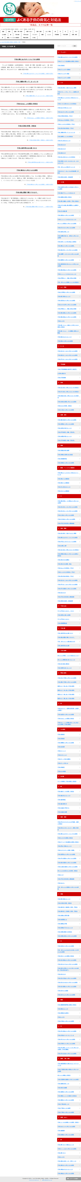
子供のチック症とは (63, 763)
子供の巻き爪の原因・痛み (65, 564)
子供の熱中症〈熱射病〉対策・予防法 (67, 907)
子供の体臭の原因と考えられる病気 (67, 401)
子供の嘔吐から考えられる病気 (66, 1100)
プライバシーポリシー (34, 1180)
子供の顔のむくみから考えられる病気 (67, 355)
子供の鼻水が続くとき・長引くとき (67, 1161)
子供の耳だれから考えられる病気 (66, 1039)
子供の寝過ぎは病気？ (63, 1013)
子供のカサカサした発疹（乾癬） (66, 850)
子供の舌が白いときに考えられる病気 (67, 511)
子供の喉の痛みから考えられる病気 (67, 317)
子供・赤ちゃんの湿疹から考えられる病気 (68, 888)
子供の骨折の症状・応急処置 (65, 177)
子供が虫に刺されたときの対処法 (66, 157)
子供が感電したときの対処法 (65, 136)
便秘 (9, 31)
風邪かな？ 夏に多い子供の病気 (66, 698)
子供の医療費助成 (62, 623)
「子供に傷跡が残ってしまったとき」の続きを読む (38, 95)
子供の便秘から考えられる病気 (66, 462)
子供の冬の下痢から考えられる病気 (67, 678)
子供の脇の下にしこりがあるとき (66, 193)
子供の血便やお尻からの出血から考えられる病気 (68, 188)
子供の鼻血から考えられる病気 (66, 1173)
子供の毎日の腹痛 (62, 1087)
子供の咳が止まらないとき (65, 337)
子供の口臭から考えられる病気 (66, 410)
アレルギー (34, 34)
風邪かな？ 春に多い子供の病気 (66, 694)
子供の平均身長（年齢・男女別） (66, 432)
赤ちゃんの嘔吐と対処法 (64, 1075)
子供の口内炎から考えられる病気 (66, 519)
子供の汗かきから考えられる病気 (66, 227)
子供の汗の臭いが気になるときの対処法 (68, 391)
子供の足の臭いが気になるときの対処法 (68, 387)
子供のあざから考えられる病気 (66, 112)
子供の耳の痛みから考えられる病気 (67, 1031)
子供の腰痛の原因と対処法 (65, 197)
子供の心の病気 (62, 771)
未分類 (62, 776)
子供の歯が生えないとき (64, 795)
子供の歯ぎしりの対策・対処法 (66, 791)
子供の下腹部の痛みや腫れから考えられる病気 (68, 1070)
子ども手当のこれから (63, 619)
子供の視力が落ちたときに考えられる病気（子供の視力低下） (68, 969)
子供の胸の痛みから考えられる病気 (67, 270)
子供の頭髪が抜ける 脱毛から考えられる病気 (68, 236)
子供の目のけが (62, 144)
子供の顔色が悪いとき (63, 231)
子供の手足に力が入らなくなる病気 (67, 541)
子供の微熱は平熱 (62, 923)
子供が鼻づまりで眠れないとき (66, 1144)
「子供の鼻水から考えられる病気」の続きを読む (39, 184)
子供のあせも (61, 883)
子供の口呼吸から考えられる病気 (66, 292)
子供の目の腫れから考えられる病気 (67, 986)
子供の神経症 (61, 767)
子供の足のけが (62, 149)
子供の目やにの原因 (63, 990)
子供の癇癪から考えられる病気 (66, 742)
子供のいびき (61, 321)
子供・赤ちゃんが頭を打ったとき (66, 167)
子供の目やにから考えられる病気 (66, 994)
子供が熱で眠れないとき (64, 899)
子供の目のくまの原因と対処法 (66, 956)
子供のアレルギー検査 (63, 73)
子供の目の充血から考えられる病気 (67, 978)
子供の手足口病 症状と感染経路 (66, 523)
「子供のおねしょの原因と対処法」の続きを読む (39, 118)
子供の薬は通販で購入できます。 (27, 192)
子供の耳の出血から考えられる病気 (67, 1053)
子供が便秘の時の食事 (63, 450)
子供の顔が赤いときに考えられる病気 (67, 250)
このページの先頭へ (73, 1178)
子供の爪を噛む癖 (62, 211)
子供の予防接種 (62, 377)
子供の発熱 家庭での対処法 (65, 932)
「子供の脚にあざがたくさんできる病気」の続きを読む (37, 73)
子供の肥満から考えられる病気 (66, 424)
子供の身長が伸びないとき (65, 428)
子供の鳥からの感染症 (63, 478)
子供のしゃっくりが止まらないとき (67, 219)
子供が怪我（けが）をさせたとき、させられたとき (68, 162)
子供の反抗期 (61, 746)
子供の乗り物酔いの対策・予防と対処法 (68, 201)
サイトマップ (78, 1)
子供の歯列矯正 (62, 799)
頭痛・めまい (29, 31)
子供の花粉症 (61, 65)
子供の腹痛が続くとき (63, 1083)
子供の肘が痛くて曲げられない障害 (67, 87)
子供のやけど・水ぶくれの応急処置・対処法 (68, 172)
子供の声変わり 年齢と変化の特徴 (67, 278)
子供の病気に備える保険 (64, 615)
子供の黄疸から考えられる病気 (66, 215)
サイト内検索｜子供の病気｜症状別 (67, 781)
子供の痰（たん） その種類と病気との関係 (68, 332)
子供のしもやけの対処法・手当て (66, 124)
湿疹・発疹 (39, 31)
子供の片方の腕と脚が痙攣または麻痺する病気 (68, 206)
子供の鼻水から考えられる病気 (27, 170)
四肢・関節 (63, 528)
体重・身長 (74, 34)
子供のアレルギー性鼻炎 (64, 69)
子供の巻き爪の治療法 (63, 559)
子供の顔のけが (62, 153)
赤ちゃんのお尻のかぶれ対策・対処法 (67, 870)
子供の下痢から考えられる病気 (66, 1112)
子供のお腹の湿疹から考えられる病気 (67, 866)
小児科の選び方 (62, 373)
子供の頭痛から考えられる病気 (66, 1134)
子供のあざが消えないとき (65, 107)
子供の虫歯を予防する (63, 808)
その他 (33, 37)
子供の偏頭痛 (61, 1130)
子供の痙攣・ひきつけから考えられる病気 (68, 255)
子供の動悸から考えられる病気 (66, 260)
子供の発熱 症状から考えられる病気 (67, 936)
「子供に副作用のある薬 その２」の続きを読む (40, 162)
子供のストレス (62, 751)
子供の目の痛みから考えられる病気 (67, 960)
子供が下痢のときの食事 (64, 1108)
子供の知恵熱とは (62, 919)
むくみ (49, 34)
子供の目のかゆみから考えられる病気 (67, 982)
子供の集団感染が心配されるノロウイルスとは (68, 1064)
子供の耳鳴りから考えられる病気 (66, 1043)
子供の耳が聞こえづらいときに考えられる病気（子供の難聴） (68, 1048)
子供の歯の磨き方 (62, 803)
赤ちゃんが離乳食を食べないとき (66, 659)
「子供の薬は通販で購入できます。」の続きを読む (38, 206)
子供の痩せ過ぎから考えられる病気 (67, 420)
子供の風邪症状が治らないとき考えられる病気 (68, 265)
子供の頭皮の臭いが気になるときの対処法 (68, 396)
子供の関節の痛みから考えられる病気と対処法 (68, 554)
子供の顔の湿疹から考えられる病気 (67, 862)
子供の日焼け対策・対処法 (27, 126)
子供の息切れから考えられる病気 (66, 300)
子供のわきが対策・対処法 (65, 406)
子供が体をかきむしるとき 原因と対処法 (68, 828)
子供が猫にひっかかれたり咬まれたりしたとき (68, 98)
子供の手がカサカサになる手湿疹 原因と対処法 (68, 823)
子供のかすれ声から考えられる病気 (67, 304)
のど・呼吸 (48, 31)
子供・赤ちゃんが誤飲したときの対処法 (68, 282)
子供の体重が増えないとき (65, 436)
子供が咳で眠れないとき (64, 296)
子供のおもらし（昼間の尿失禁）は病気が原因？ (68, 709)
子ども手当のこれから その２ (66, 611)
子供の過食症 (61, 734)
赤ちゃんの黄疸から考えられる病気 (67, 223)
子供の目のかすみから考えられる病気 (67, 964)
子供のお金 (25, 34)
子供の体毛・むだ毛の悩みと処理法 (67, 241)
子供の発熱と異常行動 (63, 915)
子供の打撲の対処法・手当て (65, 116)
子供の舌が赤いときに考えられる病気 (67, 507)
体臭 (61, 382)
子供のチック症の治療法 (64, 759)
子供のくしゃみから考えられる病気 (67, 1148)
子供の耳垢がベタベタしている (66, 1035)
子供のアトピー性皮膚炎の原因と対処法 (68, 61)
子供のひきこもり (62, 755)
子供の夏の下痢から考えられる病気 (67, 682)
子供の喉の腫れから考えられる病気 (67, 313)
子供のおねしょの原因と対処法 (27, 104)
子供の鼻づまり (62, 1153)
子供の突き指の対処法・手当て (66, 128)
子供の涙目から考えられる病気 (66, 946)
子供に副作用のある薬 (63, 645)
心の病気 (4, 34)
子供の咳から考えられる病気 (65, 341)
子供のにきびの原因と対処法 (65, 838)
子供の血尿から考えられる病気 (66, 714)
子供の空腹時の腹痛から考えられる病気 (68, 1079)
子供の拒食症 (61, 738)
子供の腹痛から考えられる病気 (66, 1092)
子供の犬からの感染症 (63, 491)
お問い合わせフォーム (47, 1180)
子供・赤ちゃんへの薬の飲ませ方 (66, 641)
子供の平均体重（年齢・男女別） (66, 440)
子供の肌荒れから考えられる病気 (66, 854)
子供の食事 (65, 34)
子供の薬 (17, 34)
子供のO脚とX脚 (62, 545)
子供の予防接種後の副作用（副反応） (67, 369)
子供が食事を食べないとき (65, 668)
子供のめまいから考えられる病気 (66, 1126)
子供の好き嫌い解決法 (63, 664)
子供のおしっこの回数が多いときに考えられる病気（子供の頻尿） (68, 723)
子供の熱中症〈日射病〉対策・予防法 (67, 911)
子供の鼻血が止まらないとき (65, 1169)
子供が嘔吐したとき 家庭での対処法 (67, 1096)
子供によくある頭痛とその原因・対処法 (68, 1122)
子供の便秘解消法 (62, 458)
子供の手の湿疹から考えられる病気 (67, 588)
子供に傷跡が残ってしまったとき (27, 81)
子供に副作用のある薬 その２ (27, 148)
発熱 (3, 31)
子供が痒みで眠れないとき (65, 846)
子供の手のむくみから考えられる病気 (67, 359)
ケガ (76, 31)
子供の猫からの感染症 (63, 482)
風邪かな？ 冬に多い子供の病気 (66, 690)
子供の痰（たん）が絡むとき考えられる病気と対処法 (68, 326)
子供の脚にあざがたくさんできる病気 (27, 59)
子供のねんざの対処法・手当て (66, 120)
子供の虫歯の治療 (62, 812)
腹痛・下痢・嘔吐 (18, 31)
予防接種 (57, 34)
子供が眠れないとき (63, 1009)
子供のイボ (60, 875)
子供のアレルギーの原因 (64, 77)
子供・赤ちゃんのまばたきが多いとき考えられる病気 (68, 951)
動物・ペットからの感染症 (13, 37)
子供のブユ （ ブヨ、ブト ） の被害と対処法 (68, 92)
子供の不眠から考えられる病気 (66, 1021)
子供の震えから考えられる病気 (66, 246)
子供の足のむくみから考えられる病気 (67, 351)
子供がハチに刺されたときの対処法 (67, 103)
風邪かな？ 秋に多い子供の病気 (66, 686)
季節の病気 (25, 37)
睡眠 (43, 34)
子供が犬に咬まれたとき (64, 140)
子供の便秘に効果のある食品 (65, 454)
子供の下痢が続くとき (63, 1104)
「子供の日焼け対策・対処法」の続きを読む (40, 140)
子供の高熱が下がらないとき (65, 927)
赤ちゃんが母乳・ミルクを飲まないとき (68, 655)
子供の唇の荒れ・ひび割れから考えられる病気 (68, 502)
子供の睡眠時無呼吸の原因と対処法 (67, 1004)
